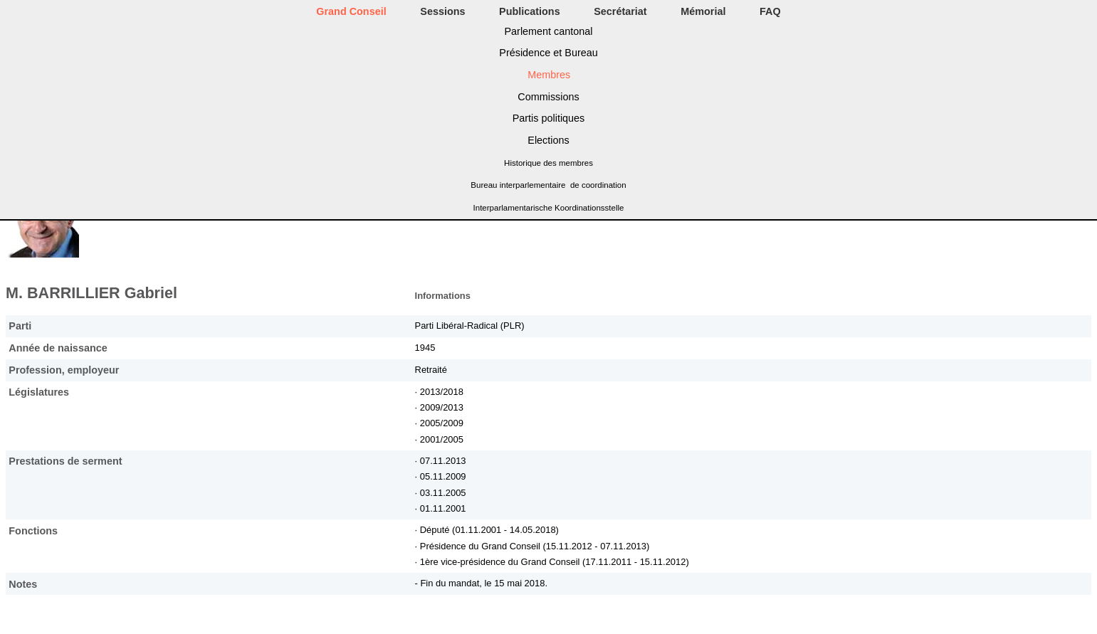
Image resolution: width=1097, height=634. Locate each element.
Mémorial (703, 11)
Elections (548, 140)
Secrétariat (620, 11)
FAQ (770, 11)
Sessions (442, 11)
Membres (548, 74)
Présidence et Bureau (548, 52)
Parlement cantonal (549, 31)
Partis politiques (549, 118)
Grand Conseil (351, 11)
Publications (529, 11)
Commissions (548, 96)
